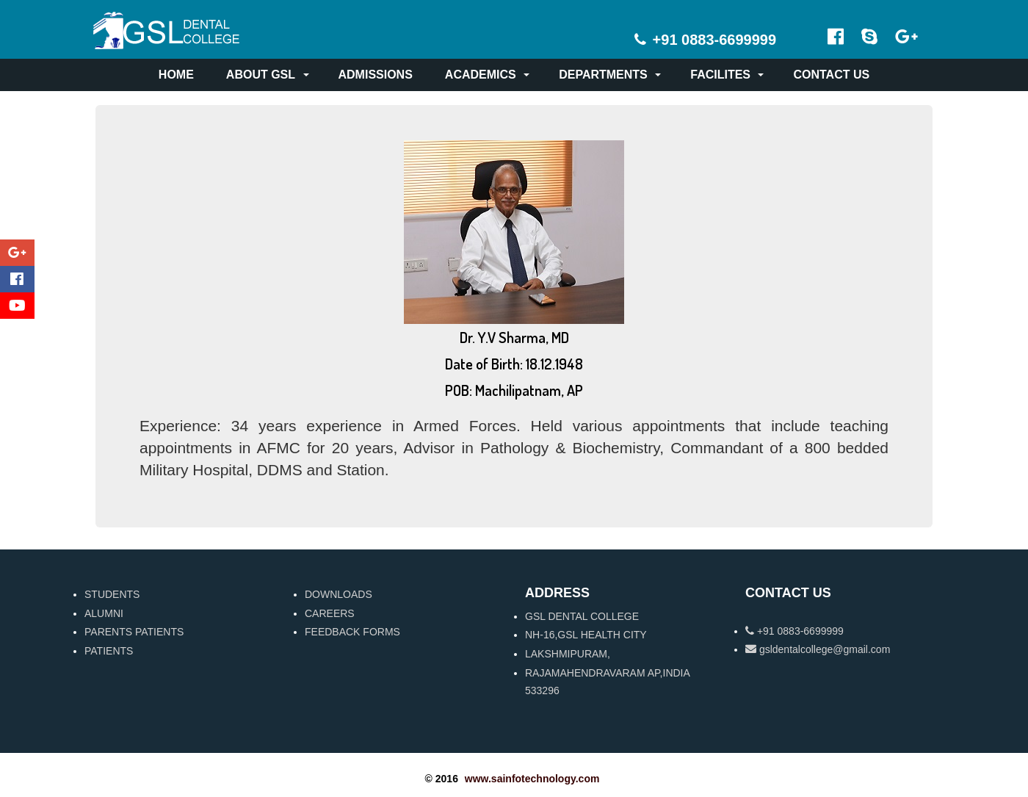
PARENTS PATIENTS (134, 632)
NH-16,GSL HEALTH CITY (586, 635)
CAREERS (330, 613)
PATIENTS (108, 651)
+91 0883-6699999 (794, 631)
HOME (176, 74)
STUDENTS (112, 594)
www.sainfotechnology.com (532, 779)
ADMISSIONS (376, 74)
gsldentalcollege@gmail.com (817, 649)
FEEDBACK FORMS (352, 632)
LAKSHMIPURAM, (567, 654)
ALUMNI (103, 613)
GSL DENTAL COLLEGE (582, 616)
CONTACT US (831, 74)
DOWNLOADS (338, 594)
